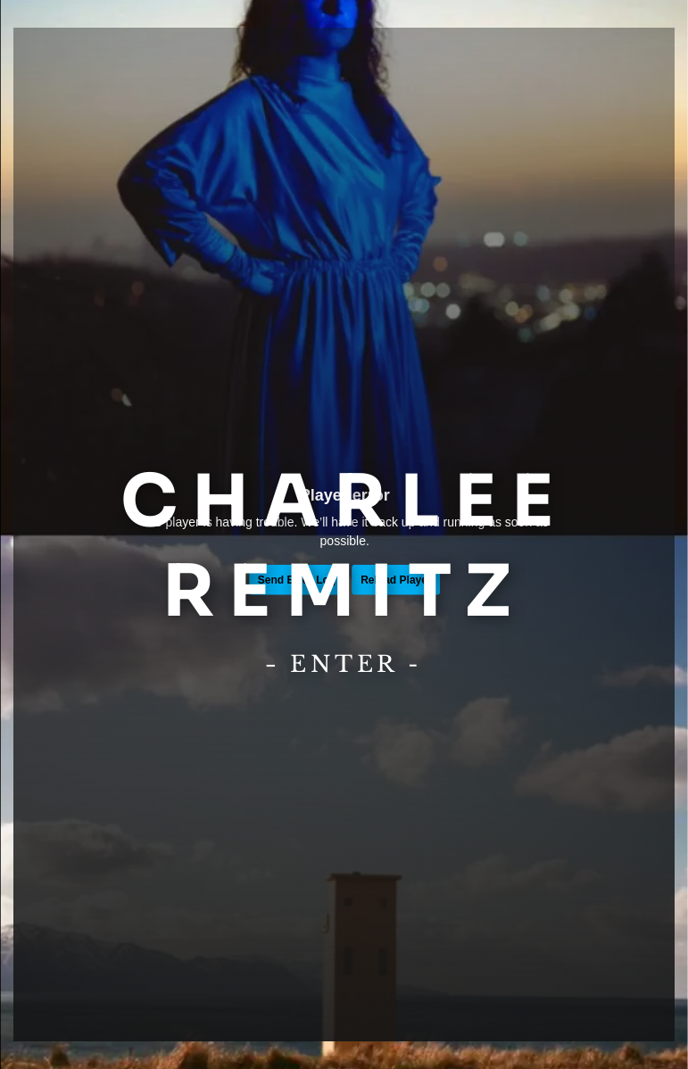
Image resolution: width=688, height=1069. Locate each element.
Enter (344, 664)
